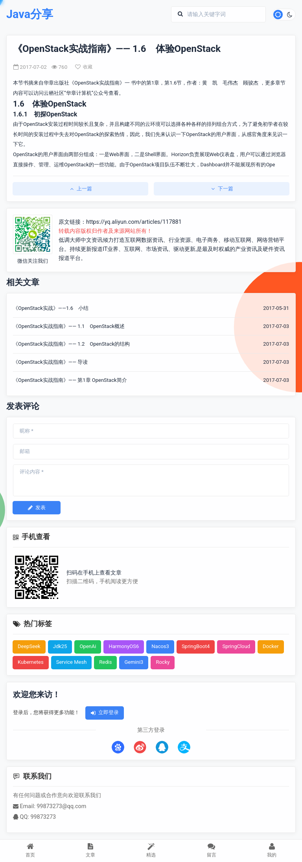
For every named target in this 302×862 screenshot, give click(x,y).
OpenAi (87, 646)
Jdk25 (60, 646)
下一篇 (221, 189)
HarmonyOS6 (124, 646)
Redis (105, 662)
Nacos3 (160, 646)
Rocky (162, 662)
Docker (271, 646)
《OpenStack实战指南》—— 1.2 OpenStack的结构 (71, 344)
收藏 (83, 67)
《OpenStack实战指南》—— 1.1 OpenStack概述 (69, 326)
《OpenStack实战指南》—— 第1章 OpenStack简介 (70, 380)
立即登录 (104, 712)
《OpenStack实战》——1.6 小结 (50, 308)
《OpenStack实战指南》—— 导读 (50, 362)
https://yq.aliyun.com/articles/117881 (134, 222)
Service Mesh (71, 662)
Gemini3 (133, 662)
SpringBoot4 (196, 646)
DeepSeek (29, 646)
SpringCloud (236, 646)
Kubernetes (31, 662)
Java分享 (29, 14)
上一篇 (80, 189)
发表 (37, 507)
